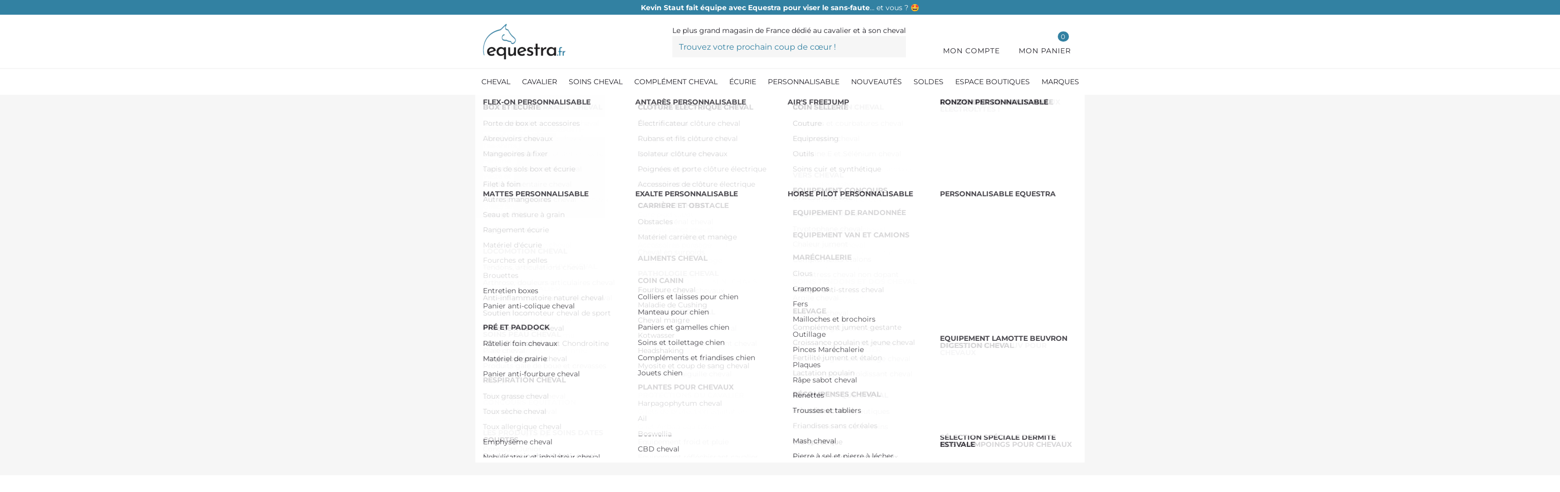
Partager (819, 412)
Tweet (833, 412)
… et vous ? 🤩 (780, 7)
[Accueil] (488, 106)
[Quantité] (793, 238)
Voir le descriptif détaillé (810, 316)
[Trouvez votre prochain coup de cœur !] (789, 46)
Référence (791, 170)
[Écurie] (521, 106)
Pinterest (847, 412)
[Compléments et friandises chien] (657, 106)
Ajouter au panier (942, 238)
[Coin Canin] (567, 106)
